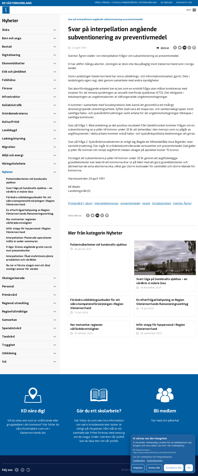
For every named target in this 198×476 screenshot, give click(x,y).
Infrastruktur (11, 97)
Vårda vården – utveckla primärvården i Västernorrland (126, 2)
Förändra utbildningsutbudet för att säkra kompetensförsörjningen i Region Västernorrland (30, 201)
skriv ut (163, 47)
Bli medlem (166, 2)
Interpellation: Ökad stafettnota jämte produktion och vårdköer (29, 258)
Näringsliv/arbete (13, 163)
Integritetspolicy (155, 460)
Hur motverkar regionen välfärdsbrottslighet (21, 221)
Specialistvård (11, 328)
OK (189, 467)
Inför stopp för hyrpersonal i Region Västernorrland (28, 230)
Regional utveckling (15, 303)
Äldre (5, 30)
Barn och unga (11, 38)
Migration (8, 147)
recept (146, 203)
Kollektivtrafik (12, 105)
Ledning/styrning (13, 138)
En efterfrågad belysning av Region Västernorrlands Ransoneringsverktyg (29, 212)
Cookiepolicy (139, 460)
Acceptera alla (173, 467)
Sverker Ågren (182, 203)
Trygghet (8, 345)
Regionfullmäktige (14, 311)
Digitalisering (11, 55)
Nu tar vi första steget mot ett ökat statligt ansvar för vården (28, 267)
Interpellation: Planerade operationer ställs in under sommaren (29, 239)
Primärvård (75, 203)
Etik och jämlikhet (14, 72)
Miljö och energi (12, 155)
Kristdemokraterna (15, 113)
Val (4, 361)
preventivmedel (130, 203)
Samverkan (9, 320)
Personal (8, 286)
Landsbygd (9, 130)
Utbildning (9, 353)
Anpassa (137, 467)
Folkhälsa (8, 80)
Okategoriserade (13, 278)
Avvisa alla (154, 467)
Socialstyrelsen (161, 203)
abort (88, 203)
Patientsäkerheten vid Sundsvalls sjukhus (26, 180)
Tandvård (8, 336)
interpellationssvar (106, 203)
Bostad (7, 46)
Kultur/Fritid (10, 122)
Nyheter (7, 172)
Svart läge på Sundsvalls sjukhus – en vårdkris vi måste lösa (29, 190)
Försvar (7, 88)
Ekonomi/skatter (13, 63)
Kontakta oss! (184, 2)
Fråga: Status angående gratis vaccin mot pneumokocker (29, 248)
